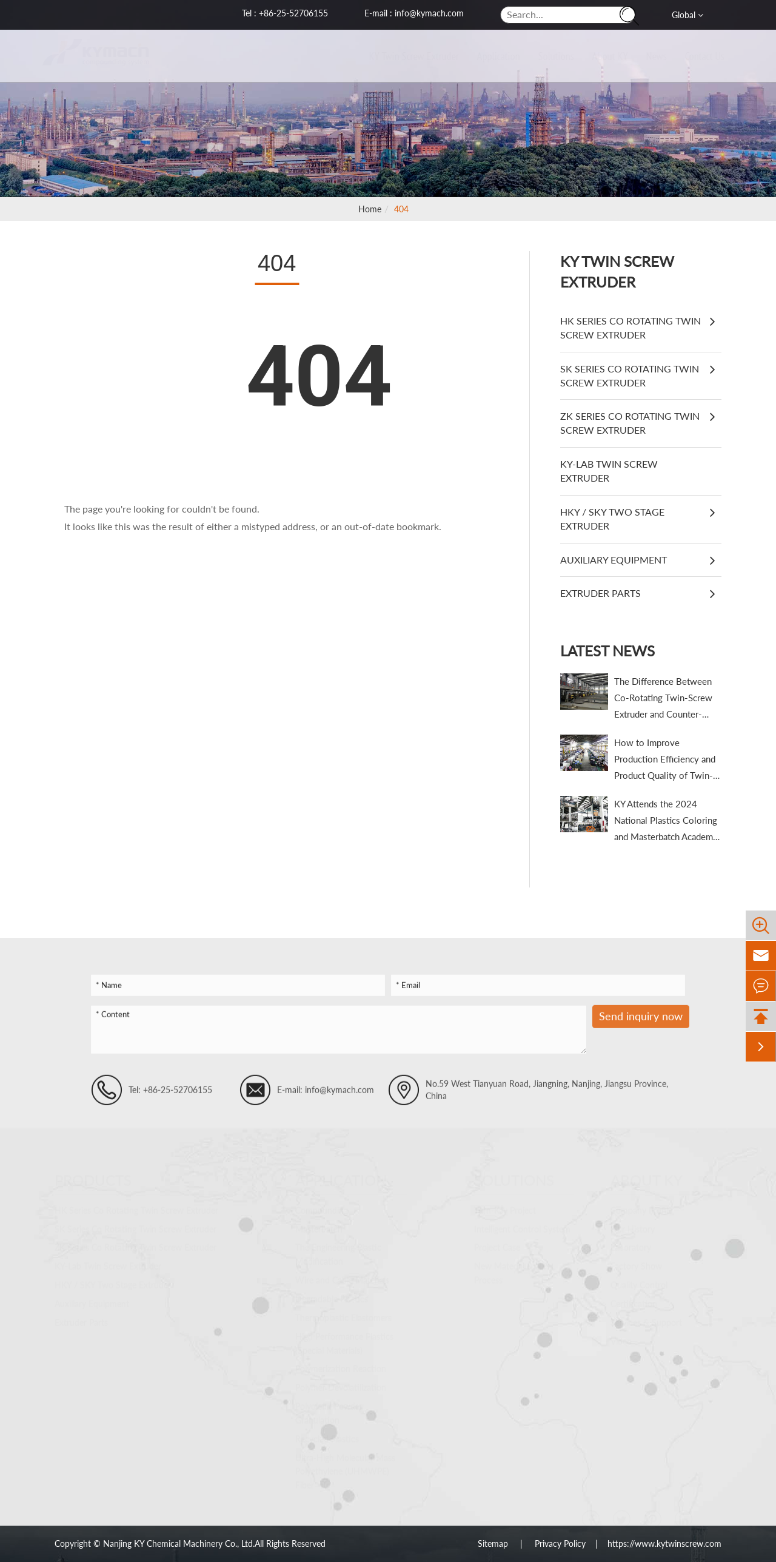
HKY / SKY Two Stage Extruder (612, 518)
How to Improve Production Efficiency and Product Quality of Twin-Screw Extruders (664, 760)
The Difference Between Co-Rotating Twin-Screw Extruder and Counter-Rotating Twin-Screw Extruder (663, 699)
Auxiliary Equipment (613, 559)
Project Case (497, 1242)
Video (621, 1336)
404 (401, 209)
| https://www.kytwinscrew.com (653, 1543)
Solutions (545, 55)
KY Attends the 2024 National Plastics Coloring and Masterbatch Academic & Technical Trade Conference (667, 821)
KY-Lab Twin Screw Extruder (609, 470)
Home (369, 209)
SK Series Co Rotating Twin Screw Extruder (629, 375)
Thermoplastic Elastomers (343, 1312)
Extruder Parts (600, 593)
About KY (599, 55)
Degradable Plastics (331, 1293)
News (645, 55)
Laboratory (630, 1242)
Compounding (321, 1205)
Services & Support (646, 1317)
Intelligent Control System (522, 1224)
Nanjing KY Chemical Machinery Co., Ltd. (179, 1543)
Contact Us (693, 55)
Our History (632, 1224)
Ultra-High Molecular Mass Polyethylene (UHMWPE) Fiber (345, 1466)
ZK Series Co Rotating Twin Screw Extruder (630, 423)
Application (487, 55)
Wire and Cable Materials (342, 1275)
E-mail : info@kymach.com (414, 13)
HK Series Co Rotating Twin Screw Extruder (630, 327)
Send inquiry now (641, 1021)
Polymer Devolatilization (340, 1382)
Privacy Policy (560, 1543)
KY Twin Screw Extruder (402, 55)
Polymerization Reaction (340, 1363)
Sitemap (494, 1543)
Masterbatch (319, 1224)
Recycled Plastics (327, 1434)
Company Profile (641, 1205)
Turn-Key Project (505, 1205)
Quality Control (638, 1279)
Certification (633, 1298)
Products (93, 1175)
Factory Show (636, 1261)
